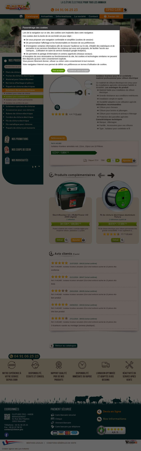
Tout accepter (58, 71)
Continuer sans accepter (78, 71)
